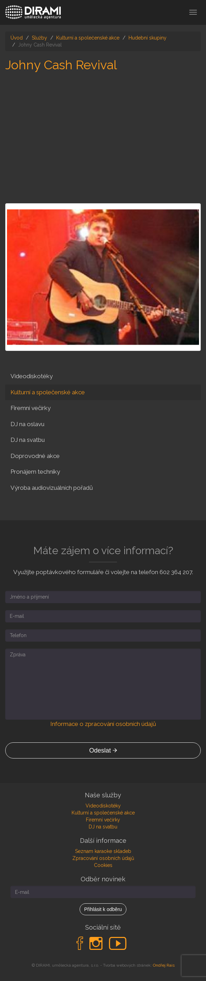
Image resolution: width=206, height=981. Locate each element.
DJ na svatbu (27, 439)
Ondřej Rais (164, 965)
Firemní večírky (30, 407)
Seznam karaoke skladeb (103, 851)
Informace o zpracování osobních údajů (103, 723)
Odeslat (103, 750)
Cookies (103, 865)
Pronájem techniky (35, 471)
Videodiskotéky (31, 376)
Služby (39, 38)
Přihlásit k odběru (103, 909)
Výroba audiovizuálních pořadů (51, 487)
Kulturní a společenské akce (87, 38)
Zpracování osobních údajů (103, 858)
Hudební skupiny (147, 38)
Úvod (16, 38)
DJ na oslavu (27, 424)
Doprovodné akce (35, 455)
